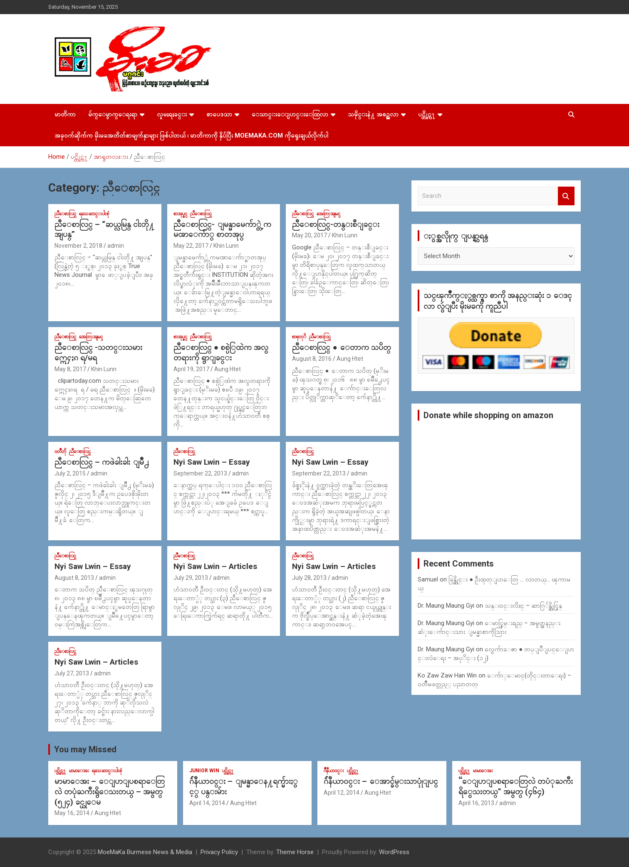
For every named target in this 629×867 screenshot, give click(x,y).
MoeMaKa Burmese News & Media (145, 852)
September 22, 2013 (200, 473)
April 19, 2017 (191, 369)
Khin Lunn (226, 245)
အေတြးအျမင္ (328, 214)
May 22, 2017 (190, 245)
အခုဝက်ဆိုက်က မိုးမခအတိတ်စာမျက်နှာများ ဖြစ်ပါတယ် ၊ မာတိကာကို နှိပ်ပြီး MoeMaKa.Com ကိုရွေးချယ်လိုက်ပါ (191, 135)
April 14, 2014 (207, 803)
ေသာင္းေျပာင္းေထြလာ (290, 114)
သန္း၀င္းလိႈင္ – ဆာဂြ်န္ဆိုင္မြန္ (523, 605)
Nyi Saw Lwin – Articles (215, 566)
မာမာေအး (79, 770)
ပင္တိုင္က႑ (426, 114)
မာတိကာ (65, 114)
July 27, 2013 (71, 673)
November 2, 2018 (78, 245)
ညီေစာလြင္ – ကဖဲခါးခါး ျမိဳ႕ (101, 462)
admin (115, 245)
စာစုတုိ (299, 337)
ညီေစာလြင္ (65, 214)
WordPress (394, 852)
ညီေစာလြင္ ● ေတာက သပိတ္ (341, 347)
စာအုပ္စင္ (180, 214)
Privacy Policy (219, 852)
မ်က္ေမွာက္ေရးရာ (112, 114)
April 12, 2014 (341, 792)
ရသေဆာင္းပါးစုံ (94, 214)
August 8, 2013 (74, 577)
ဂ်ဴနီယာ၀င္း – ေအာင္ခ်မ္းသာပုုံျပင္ (381, 781)
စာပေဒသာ (219, 114)
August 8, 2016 (312, 358)
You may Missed (85, 749)
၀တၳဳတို (60, 451)
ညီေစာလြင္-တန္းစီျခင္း (335, 224)
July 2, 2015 (70, 473)
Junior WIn (204, 770)
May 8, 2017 (70, 369)
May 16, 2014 (71, 813)
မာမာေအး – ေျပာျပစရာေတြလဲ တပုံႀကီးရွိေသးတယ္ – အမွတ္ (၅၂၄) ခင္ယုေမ (109, 791)
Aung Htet (227, 369)
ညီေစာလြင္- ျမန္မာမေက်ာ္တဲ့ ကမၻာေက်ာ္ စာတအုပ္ (222, 229)
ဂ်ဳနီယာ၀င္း (334, 770)
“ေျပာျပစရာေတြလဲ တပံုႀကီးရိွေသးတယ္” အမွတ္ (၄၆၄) (515, 786)
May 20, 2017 (309, 235)
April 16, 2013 (476, 803)
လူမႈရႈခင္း (172, 114)
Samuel (428, 579)
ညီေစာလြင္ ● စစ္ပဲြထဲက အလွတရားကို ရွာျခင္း (220, 352)
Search (566, 196)
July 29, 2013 (190, 577)
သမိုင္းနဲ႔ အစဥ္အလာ (373, 114)
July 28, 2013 (309, 577)
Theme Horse (295, 852)
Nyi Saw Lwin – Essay (211, 462)
